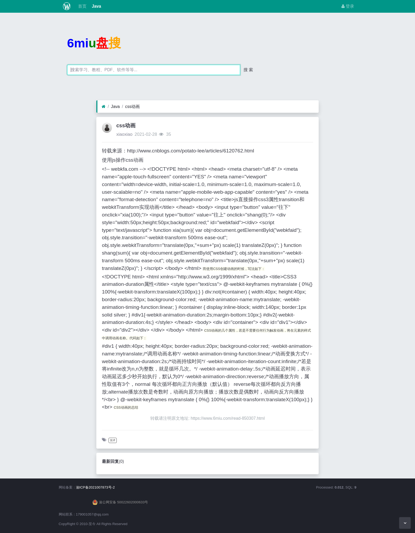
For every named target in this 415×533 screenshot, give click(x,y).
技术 (112, 440)
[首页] (104, 106)
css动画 (132, 106)
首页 (81, 6)
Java (96, 6)
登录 (347, 6)
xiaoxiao (124, 134)
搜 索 (248, 69)
